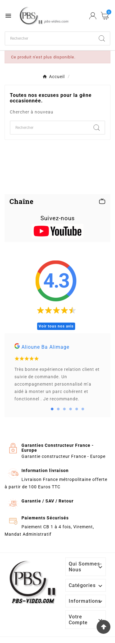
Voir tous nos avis (56, 326)
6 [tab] (83, 409)
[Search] (102, 38)
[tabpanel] (57, 375)
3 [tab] (64, 409)
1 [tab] (52, 409)
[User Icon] (92, 15)
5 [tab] (77, 409)
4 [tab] (70, 409)
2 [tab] (58, 409)
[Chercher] (49, 38)
